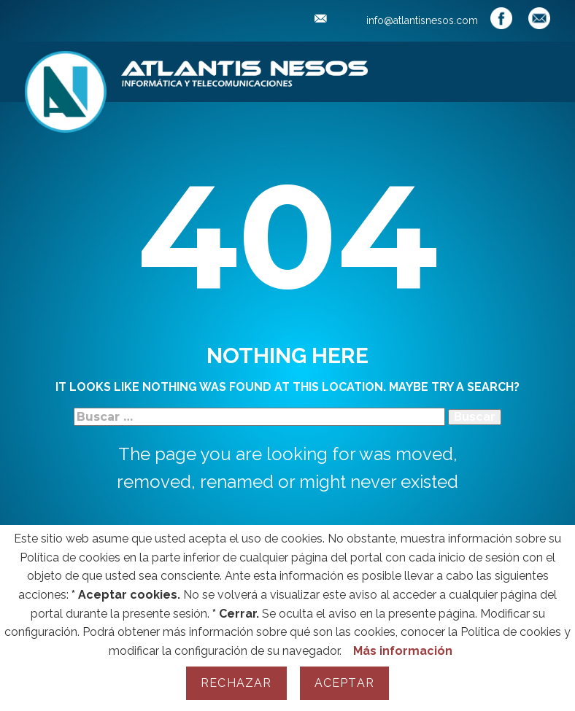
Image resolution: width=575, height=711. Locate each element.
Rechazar (236, 683)
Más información (402, 651)
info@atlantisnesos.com (396, 20)
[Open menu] (529, 70)
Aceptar (344, 683)
